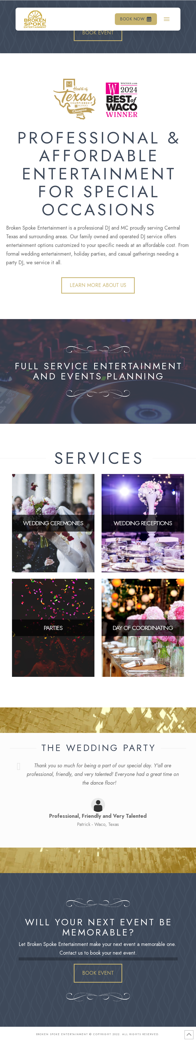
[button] (166, 19)
